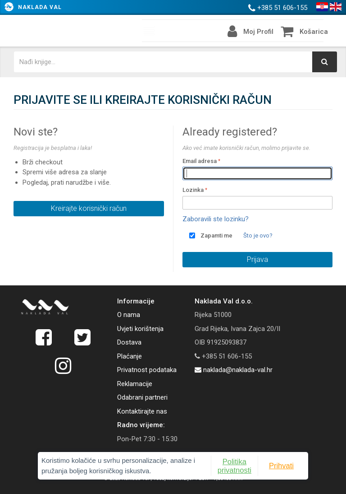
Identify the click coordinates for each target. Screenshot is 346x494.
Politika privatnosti (234, 465)
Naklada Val (40, 7)
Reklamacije (134, 384)
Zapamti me (216, 235)
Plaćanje (129, 356)
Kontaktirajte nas (142, 411)
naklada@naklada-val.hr (234, 370)
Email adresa (199, 161)
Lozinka (193, 189)
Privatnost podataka (147, 370)
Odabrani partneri (142, 397)
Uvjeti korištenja (140, 329)
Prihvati (281, 465)
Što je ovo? (258, 235)
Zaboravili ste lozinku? (215, 219)
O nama (128, 315)
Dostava (129, 342)
